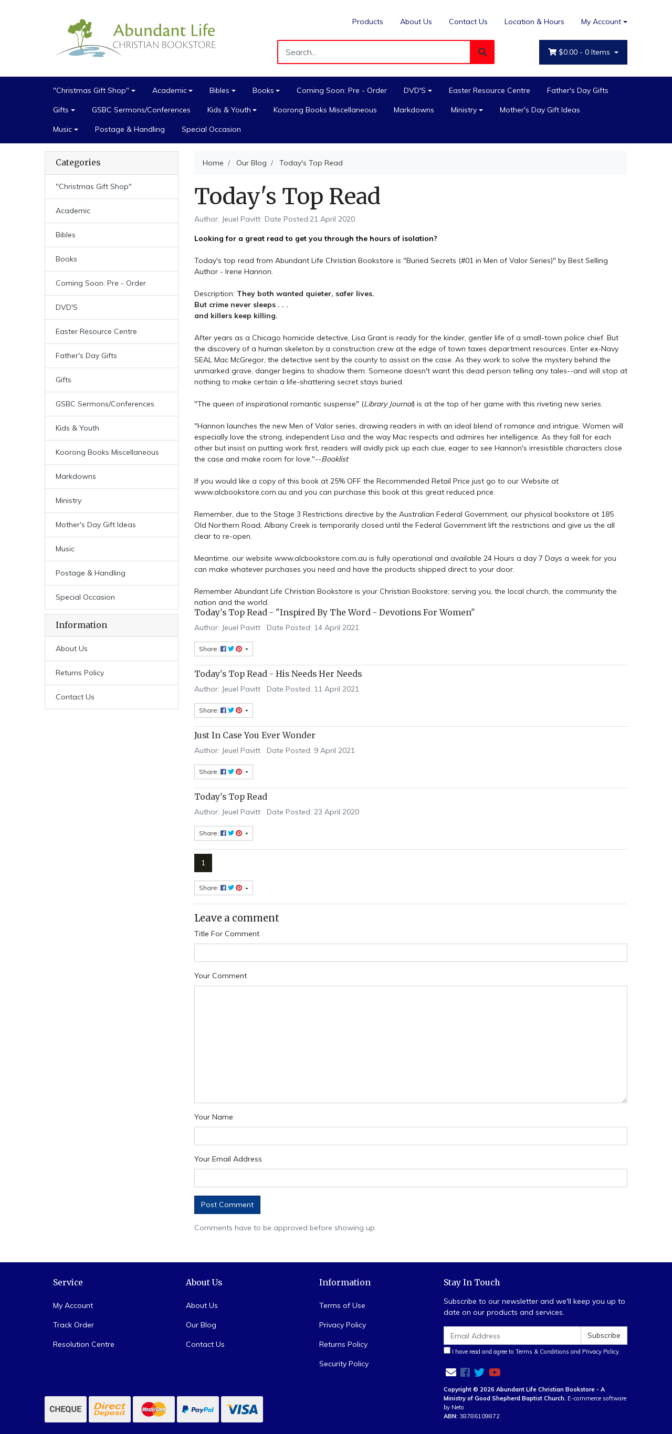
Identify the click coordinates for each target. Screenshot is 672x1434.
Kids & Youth (229, 109)
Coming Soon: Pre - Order (342, 90)
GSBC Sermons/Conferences (141, 109)
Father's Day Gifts (577, 90)
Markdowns (414, 109)
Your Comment (220, 975)
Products (367, 21)
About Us (416, 21)
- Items (580, 52)
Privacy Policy (342, 1325)
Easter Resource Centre (489, 90)
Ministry (464, 109)
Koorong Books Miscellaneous (325, 109)
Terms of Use (342, 1305)
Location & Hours (534, 21)
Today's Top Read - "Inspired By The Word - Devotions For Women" (334, 612)
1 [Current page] (203, 862)
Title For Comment (226, 933)
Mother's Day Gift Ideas (540, 109)
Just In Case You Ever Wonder (255, 735)
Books (263, 90)
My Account (73, 1305)
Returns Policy (80, 672)
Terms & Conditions (542, 1351)
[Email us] (451, 1372)
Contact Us (468, 21)
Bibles (219, 90)
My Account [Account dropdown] (601, 21)
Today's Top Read (230, 797)
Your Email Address (228, 1159)
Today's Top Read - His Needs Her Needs (278, 674)
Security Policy (344, 1363)
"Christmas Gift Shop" (91, 90)
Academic (169, 90)
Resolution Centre (83, 1344)
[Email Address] (512, 1335)
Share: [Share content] (221, 649)
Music (62, 129)
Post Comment (227, 1204)
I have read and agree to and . (532, 1351)
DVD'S (415, 90)
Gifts (61, 109)
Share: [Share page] (221, 888)
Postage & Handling (130, 129)
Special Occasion (211, 129)
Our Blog (201, 1325)
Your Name (213, 1117)
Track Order (73, 1325)
